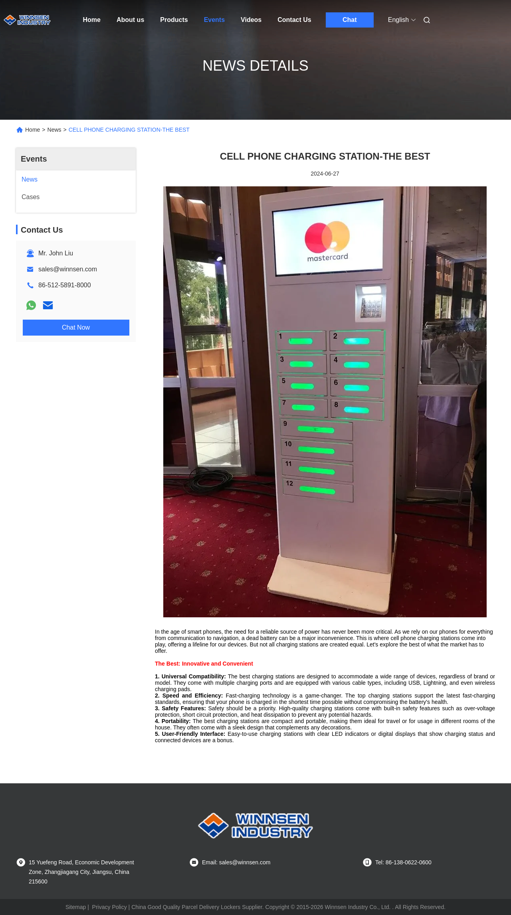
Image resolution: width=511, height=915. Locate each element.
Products (174, 19)
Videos (251, 19)
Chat (350, 19)
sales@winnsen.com (67, 269)
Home (92, 19)
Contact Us (294, 19)
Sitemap (75, 907)
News (54, 129)
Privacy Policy (109, 907)
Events (214, 19)
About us (130, 19)
